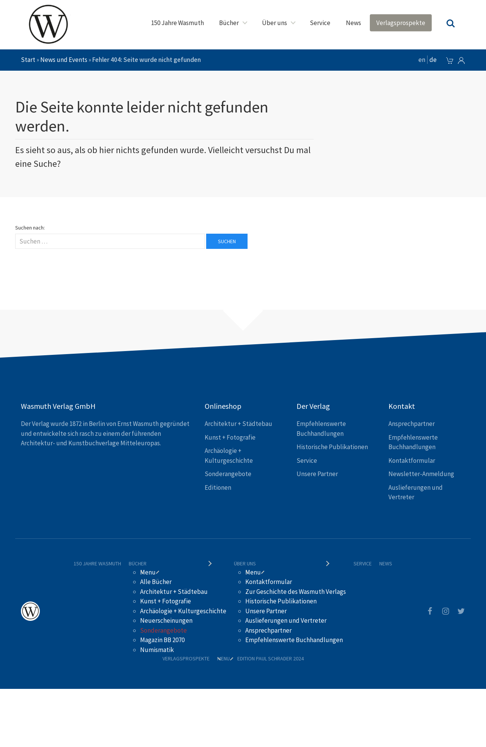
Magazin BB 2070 (162, 640)
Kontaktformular (411, 460)
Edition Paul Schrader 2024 (270, 658)
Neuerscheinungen (166, 620)
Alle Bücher (156, 582)
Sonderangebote (228, 474)
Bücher (229, 23)
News (353, 23)
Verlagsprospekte (400, 23)
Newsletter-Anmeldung (421, 474)
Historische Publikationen (332, 447)
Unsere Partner (317, 474)
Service (320, 23)
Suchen (227, 241)
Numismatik (157, 650)
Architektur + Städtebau (238, 423)
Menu (148, 572)
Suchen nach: (30, 227)
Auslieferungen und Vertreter (286, 620)
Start (28, 59)
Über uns (274, 23)
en (421, 59)
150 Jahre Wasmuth (177, 23)
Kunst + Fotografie (230, 437)
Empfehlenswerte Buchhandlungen (294, 640)
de (433, 59)
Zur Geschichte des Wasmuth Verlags (295, 591)
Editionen (218, 487)
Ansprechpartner (411, 423)
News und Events (63, 59)
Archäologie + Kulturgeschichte (183, 611)
